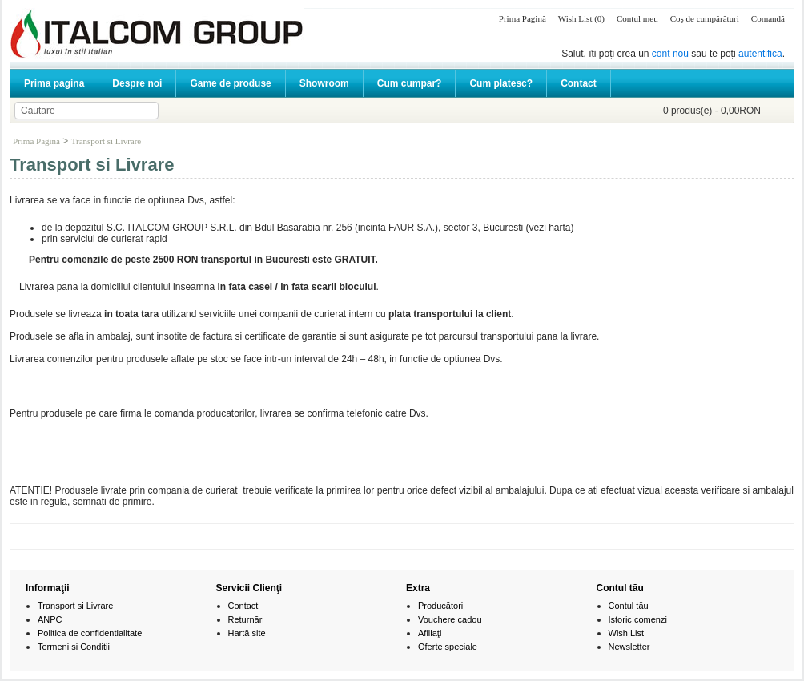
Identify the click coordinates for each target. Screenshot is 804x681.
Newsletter (629, 646)
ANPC (50, 619)
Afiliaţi (429, 633)
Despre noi (137, 83)
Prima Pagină (522, 18)
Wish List (627, 633)
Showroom (324, 83)
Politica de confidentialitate (90, 633)
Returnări (246, 619)
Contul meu (637, 18)
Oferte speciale (447, 646)
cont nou (670, 53)
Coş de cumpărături (704, 18)
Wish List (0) (581, 18)
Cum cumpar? (409, 83)
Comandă (768, 18)
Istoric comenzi (638, 619)
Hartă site (247, 633)
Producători (440, 605)
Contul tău (629, 605)
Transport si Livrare (106, 141)
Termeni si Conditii (74, 646)
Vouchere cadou (450, 619)
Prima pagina (54, 83)
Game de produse (230, 83)
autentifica (760, 53)
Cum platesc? (501, 83)
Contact (579, 83)
